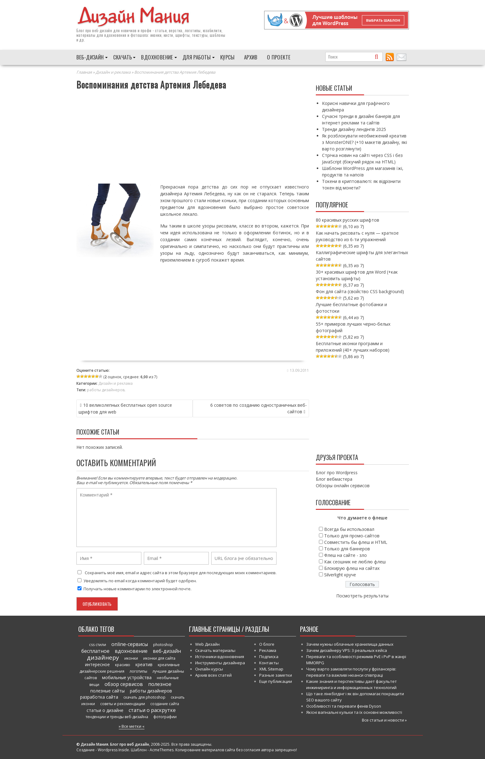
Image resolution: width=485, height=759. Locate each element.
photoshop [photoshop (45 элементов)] (163, 644)
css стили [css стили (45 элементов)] (97, 644)
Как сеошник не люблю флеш (355, 561)
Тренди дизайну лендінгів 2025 (354, 129)
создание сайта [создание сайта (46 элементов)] (164, 703)
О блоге (266, 644)
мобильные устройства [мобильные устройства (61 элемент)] (127, 677)
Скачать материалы (215, 650)
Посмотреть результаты (362, 595)
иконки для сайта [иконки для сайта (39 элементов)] (159, 658)
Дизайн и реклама (113, 72)
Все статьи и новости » (384, 719)
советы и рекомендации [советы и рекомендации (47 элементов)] (122, 703)
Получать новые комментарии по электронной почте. (133, 588)
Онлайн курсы (209, 668)
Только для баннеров (347, 548)
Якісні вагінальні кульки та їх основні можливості (354, 712)
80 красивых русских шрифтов (347, 220)
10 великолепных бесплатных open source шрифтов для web (125, 408)
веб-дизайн (102, 30)
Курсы (227, 57)
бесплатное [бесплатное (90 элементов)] (95, 650)
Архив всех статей (213, 675)
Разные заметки (275, 675)
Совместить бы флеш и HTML (355, 542)
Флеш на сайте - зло (345, 555)
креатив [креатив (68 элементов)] (143, 664)
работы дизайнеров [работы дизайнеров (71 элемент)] (151, 690)
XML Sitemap (271, 668)
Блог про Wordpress (337, 472)
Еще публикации (275, 681)
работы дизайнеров (105, 389)
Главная (84, 72)
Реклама (267, 650)
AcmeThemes (162, 749)
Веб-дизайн (90, 57)
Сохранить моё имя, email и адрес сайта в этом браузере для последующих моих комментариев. (181, 572)
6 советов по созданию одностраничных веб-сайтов (258, 408)
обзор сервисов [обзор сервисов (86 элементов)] (124, 683)
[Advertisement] (192, 137)
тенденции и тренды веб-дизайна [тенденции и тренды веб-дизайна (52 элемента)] (117, 716)
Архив (251, 57)
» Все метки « (131, 726)
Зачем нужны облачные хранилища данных (349, 644)
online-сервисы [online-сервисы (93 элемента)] (129, 643)
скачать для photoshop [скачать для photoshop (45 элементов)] (144, 697)
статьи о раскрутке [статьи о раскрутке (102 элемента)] (152, 709)
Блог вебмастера (334, 479)
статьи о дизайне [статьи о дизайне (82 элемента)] (105, 710)
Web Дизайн (207, 644)
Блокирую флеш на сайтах (352, 568)
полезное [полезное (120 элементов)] (159, 683)
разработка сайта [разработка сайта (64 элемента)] (99, 697)
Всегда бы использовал (349, 529)
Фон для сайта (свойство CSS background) (360, 291)
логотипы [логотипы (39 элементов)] (138, 671)
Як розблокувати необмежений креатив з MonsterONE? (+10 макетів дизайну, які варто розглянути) (364, 141)
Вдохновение (157, 57)
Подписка (268, 656)
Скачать (122, 57)
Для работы (196, 57)
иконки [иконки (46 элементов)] (131, 658)
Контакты (269, 662)
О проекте (279, 57)
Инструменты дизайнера (220, 662)
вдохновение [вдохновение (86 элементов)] (131, 650)
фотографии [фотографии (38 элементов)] (165, 716)
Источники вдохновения (219, 656)
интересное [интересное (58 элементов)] (97, 664)
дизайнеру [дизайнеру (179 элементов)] (103, 657)
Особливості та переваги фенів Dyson (343, 706)
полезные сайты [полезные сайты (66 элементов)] (107, 690)
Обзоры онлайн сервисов (343, 485)
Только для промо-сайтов (352, 535)
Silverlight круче (340, 574)
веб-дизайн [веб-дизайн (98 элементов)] (167, 650)
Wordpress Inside (113, 749)
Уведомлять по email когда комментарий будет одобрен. (136, 580)
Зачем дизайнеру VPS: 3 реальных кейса (346, 650)
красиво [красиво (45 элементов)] (122, 664)
